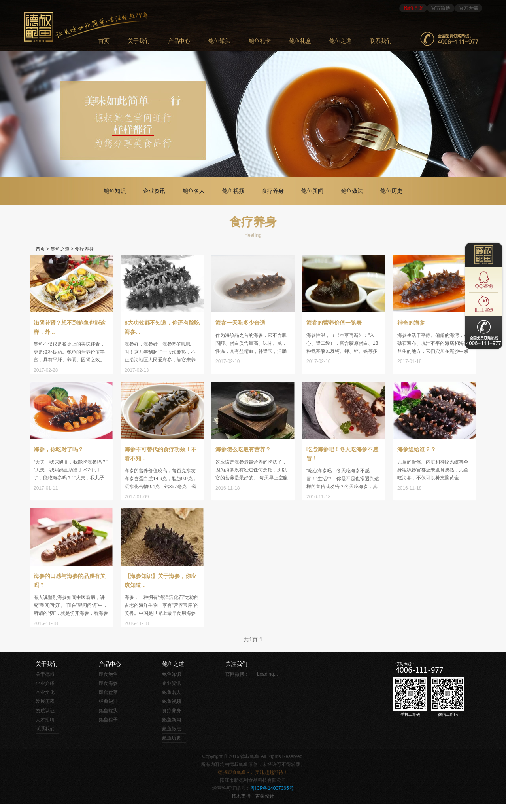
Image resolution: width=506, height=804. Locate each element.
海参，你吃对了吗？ (58, 449)
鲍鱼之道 (340, 41)
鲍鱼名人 (194, 191)
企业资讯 (154, 191)
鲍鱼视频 (233, 191)
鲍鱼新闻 (312, 191)
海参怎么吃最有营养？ (243, 449)
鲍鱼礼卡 (260, 41)
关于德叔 (45, 674)
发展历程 (45, 701)
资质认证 (45, 710)
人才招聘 (45, 719)
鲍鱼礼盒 (300, 41)
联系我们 (381, 41)
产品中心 (179, 41)
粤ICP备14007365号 (271, 788)
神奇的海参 (411, 322)
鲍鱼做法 (352, 191)
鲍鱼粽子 (108, 719)
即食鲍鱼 (108, 674)
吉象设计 (264, 796)
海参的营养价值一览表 (334, 322)
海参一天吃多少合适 (240, 322)
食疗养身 (273, 191)
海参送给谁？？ (416, 449)
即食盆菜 (108, 692)
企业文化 (45, 692)
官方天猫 (468, 8)
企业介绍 (45, 683)
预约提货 (413, 8)
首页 (40, 249)
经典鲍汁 (108, 701)
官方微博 (440, 8)
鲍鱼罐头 (219, 41)
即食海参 (108, 683)
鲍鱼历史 (391, 191)
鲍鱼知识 (115, 191)
